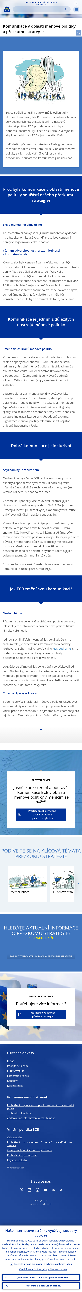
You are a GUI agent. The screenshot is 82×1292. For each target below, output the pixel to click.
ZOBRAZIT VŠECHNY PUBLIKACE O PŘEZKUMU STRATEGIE (41, 956)
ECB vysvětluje (15, 1071)
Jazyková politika (17, 1160)
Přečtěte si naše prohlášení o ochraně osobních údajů (43, 1264)
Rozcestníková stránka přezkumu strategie (42, 1014)
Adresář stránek (17, 1167)
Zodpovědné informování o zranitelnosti (31, 1118)
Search (66, 9)
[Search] (39, 9)
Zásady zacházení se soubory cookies (29, 1150)
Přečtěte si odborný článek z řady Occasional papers (42, 814)
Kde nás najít (15, 1085)
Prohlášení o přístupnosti (22, 1155)
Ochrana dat (14, 1137)
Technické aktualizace (20, 1113)
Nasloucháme (62, 648)
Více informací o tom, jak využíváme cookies (43, 1269)
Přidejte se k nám (17, 1066)
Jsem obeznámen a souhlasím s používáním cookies (43, 1277)
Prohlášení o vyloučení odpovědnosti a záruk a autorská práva (40, 1107)
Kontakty (12, 1080)
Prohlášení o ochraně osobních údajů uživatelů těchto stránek (39, 1144)
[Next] (78, 884)
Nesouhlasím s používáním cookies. (43, 1285)
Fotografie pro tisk (18, 1075)
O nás (10, 1061)
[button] (76, 3)
